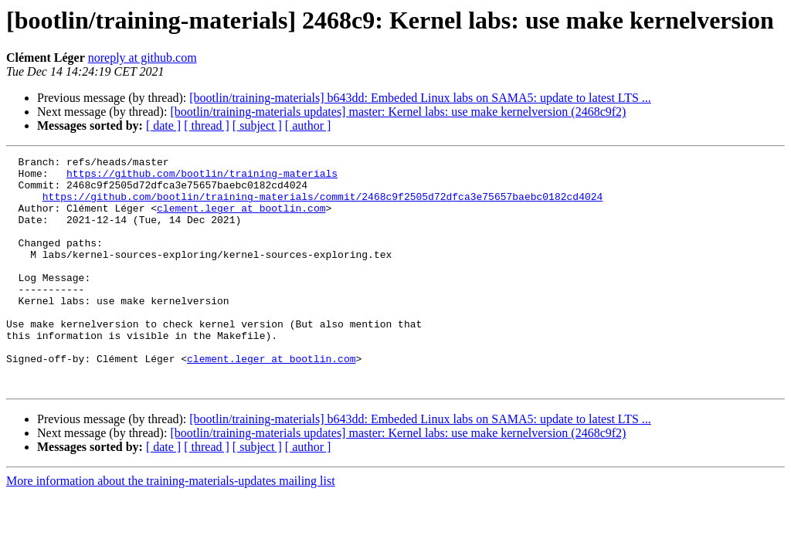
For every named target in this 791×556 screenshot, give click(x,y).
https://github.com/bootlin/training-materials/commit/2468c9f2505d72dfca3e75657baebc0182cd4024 (322, 205)
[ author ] (308, 125)
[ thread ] (206, 125)
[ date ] (163, 125)
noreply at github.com (142, 57)
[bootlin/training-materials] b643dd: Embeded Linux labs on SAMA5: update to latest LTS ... (420, 97)
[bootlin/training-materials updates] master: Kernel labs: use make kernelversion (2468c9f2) (398, 111)
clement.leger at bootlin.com (241, 219)
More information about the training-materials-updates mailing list (170, 527)
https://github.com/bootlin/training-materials (202, 178)
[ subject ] (257, 125)
